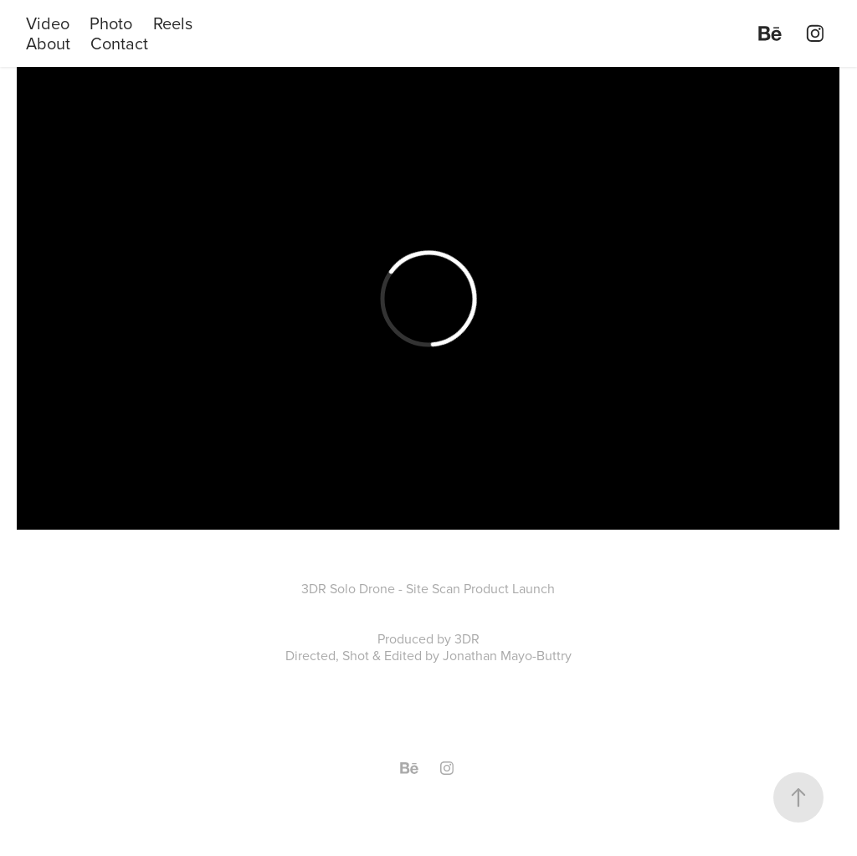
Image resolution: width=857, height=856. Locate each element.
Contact (119, 43)
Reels (172, 23)
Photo (111, 23)
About (48, 43)
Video (47, 23)
